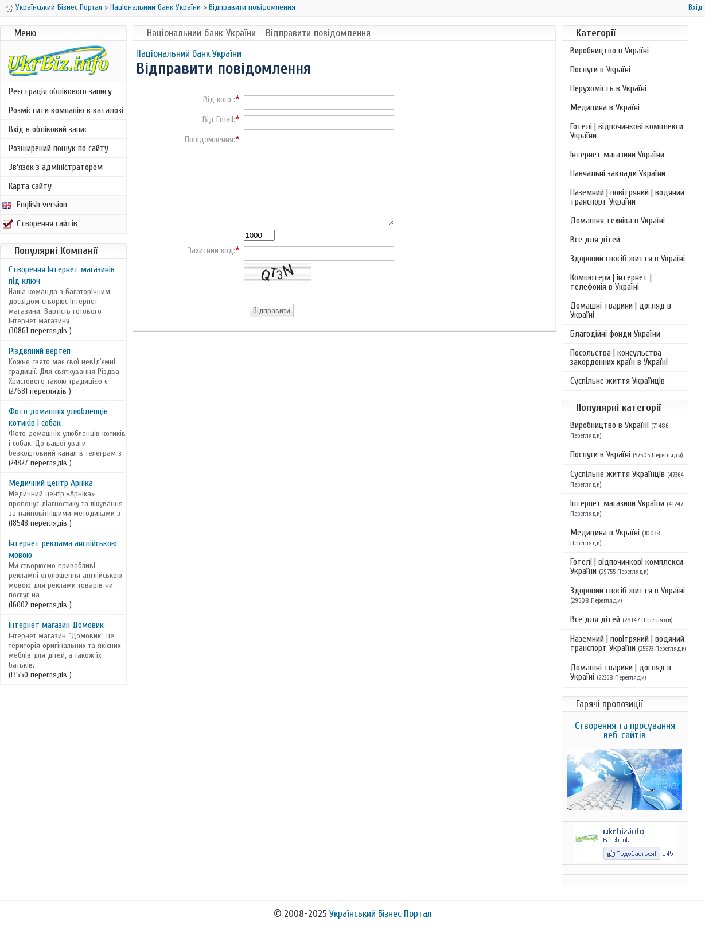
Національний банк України (155, 7)
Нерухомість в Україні (608, 88)
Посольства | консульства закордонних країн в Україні (619, 357)
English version (34, 204)
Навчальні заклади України (617, 173)
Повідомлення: (210, 140)
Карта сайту (30, 186)
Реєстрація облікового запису (60, 91)
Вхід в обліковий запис (48, 129)
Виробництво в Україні (609, 50)
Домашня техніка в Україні (617, 220)
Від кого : (219, 100)
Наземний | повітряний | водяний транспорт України (627, 197)
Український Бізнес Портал (58, 7)
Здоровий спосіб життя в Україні (627, 258)
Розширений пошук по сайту (58, 148)
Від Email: (218, 120)
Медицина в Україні (605, 107)
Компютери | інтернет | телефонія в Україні (611, 282)
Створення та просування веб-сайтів (625, 730)
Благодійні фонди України (615, 334)
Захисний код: (211, 251)
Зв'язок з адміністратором (56, 167)
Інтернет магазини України (617, 154)
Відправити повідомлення (252, 7)
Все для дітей (595, 239)
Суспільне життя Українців (617, 381)
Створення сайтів (39, 223)
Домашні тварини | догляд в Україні (620, 310)
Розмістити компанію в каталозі (66, 110)
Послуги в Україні (600, 69)
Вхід (695, 7)
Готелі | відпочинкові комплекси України (626, 131)
